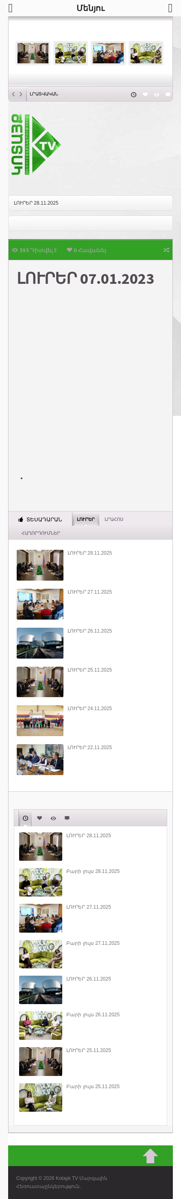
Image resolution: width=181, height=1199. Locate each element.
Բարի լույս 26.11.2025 (93, 1015)
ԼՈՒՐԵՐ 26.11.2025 (90, 631)
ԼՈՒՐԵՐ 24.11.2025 (90, 708)
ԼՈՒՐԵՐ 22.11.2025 (90, 747)
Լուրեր (86, 519)
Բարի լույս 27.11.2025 (93, 943)
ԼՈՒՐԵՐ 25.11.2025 (90, 670)
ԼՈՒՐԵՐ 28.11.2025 (36, 203)
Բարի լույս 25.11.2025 (93, 1086)
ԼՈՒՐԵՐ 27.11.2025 (90, 592)
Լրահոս (114, 519)
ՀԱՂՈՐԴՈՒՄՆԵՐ (41, 533)
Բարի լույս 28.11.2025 (93, 871)
